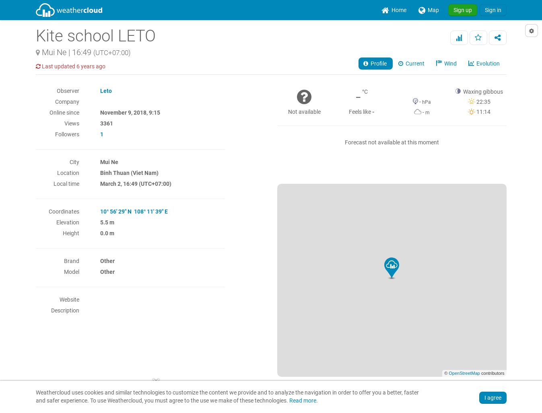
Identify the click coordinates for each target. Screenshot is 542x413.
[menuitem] (393, 10)
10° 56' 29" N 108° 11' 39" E (134, 211)
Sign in (493, 10)
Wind (447, 64)
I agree (492, 398)
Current (412, 64)
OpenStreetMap (464, 373)
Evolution (484, 64)
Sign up (462, 10)
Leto (106, 91)
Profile (375, 64)
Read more (302, 400)
